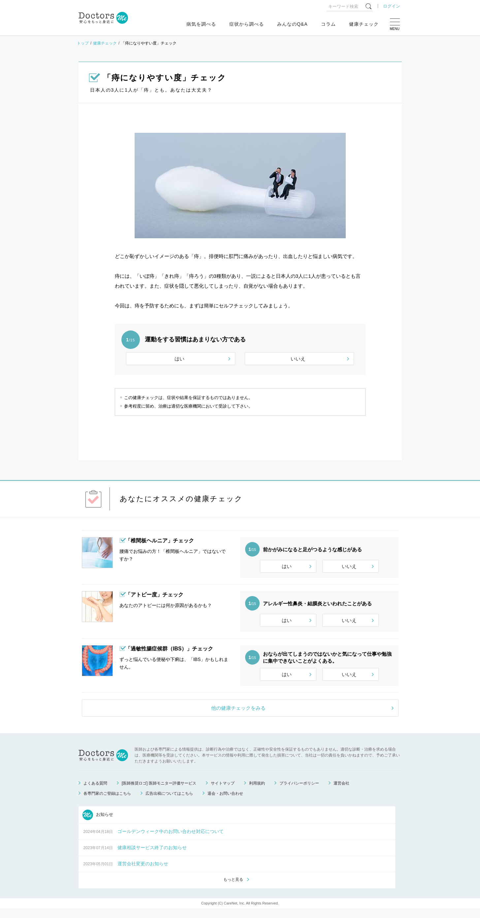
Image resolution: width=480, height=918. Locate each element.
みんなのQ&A (292, 24)
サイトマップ (223, 792)
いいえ (298, 358)
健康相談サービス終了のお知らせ (152, 856)
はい (179, 358)
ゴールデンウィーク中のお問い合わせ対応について (170, 840)
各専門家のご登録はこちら (107, 802)
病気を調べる (201, 24)
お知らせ (97, 823)
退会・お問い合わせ (225, 802)
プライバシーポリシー (299, 792)
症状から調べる (246, 24)
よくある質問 (95, 792)
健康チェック (364, 24)
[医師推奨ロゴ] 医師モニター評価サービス (159, 792)
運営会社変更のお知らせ (142, 872)
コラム (328, 24)
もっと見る (233, 888)
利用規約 (257, 792)
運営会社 (341, 792)
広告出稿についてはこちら (169, 802)
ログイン (391, 6)
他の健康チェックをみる (238, 717)
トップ (83, 43)
